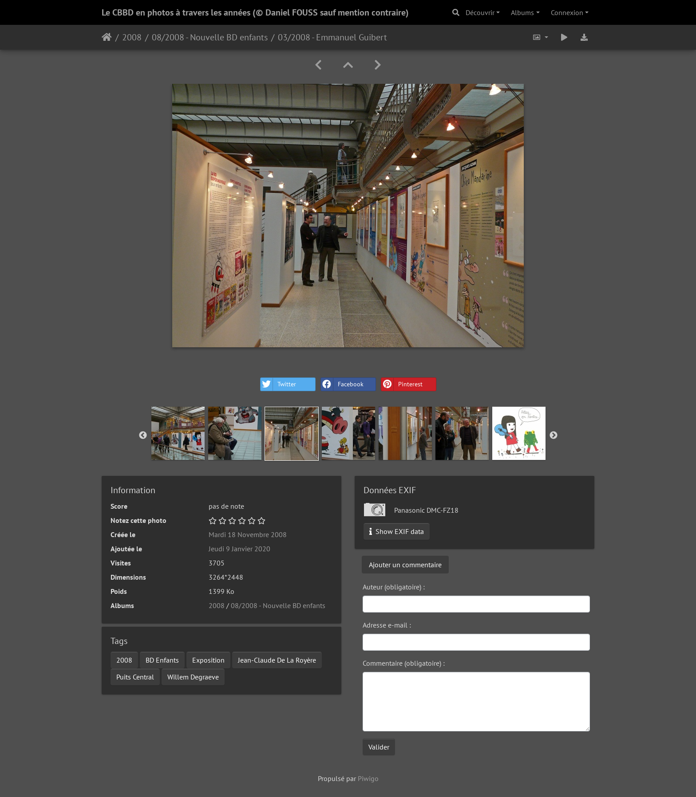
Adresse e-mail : (387, 624)
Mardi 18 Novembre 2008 (248, 534)
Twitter (278, 384)
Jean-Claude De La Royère (277, 660)
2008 (132, 37)
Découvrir (480, 12)
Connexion (567, 12)
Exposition (208, 660)
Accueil (107, 37)
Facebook (342, 384)
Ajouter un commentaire (405, 564)
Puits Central (135, 676)
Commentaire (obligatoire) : (404, 663)
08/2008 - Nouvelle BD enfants (210, 37)
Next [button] (553, 435)
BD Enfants (162, 660)
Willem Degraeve (193, 676)
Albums (522, 12)
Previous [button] (142, 435)
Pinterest (402, 384)
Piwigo (368, 778)
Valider (378, 746)
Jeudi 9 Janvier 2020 (239, 548)
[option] (178, 433)
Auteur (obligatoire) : (394, 586)
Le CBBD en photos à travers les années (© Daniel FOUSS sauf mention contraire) (255, 12)
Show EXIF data (396, 531)
